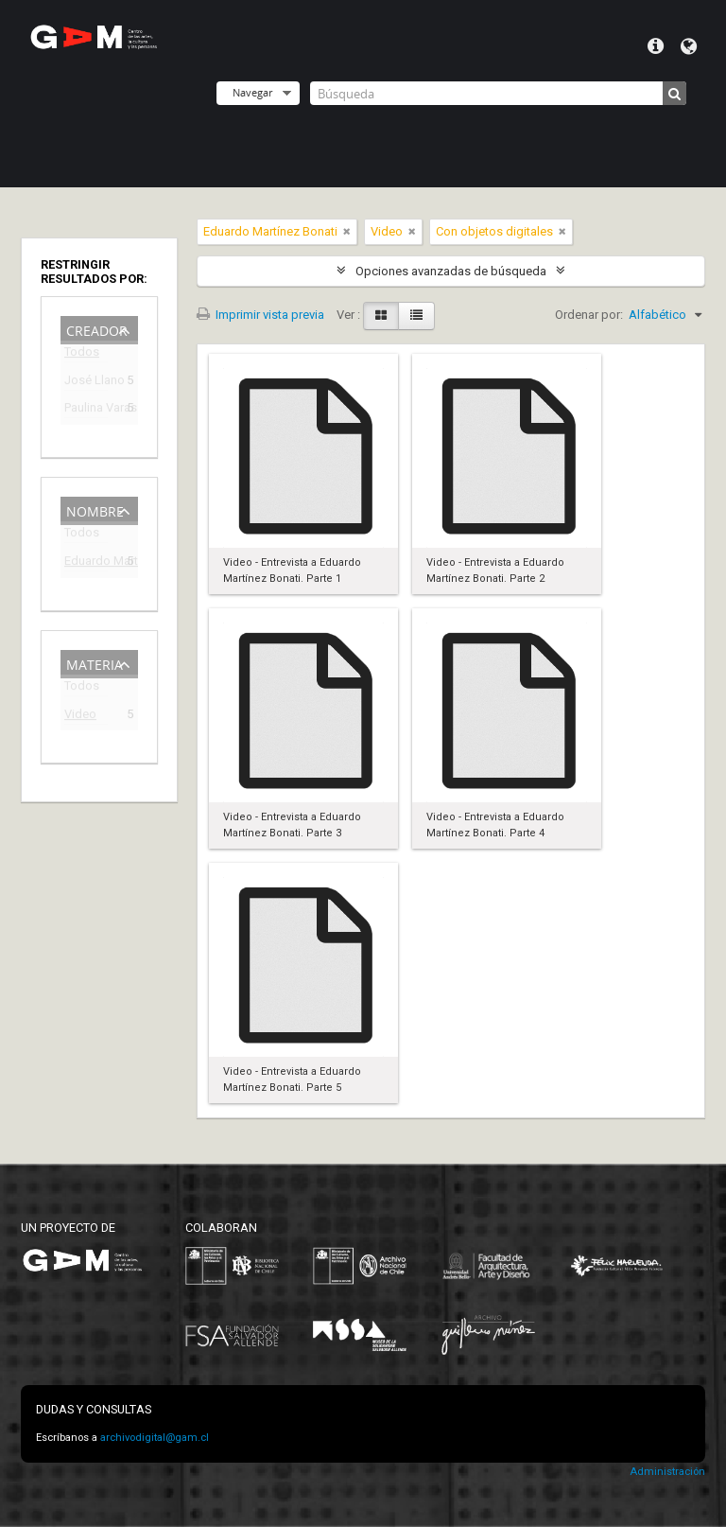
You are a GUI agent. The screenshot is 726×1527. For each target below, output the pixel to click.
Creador (97, 329)
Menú (655, 46)
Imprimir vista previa (260, 314)
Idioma (688, 46)
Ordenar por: (589, 314)
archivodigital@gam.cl (154, 1437)
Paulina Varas (86, 410)
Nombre (95, 509)
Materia (94, 663)
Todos (81, 355)
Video (80, 717)
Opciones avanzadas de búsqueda (450, 271)
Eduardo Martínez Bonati (86, 563)
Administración (667, 1472)
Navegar (252, 92)
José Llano (86, 383)
